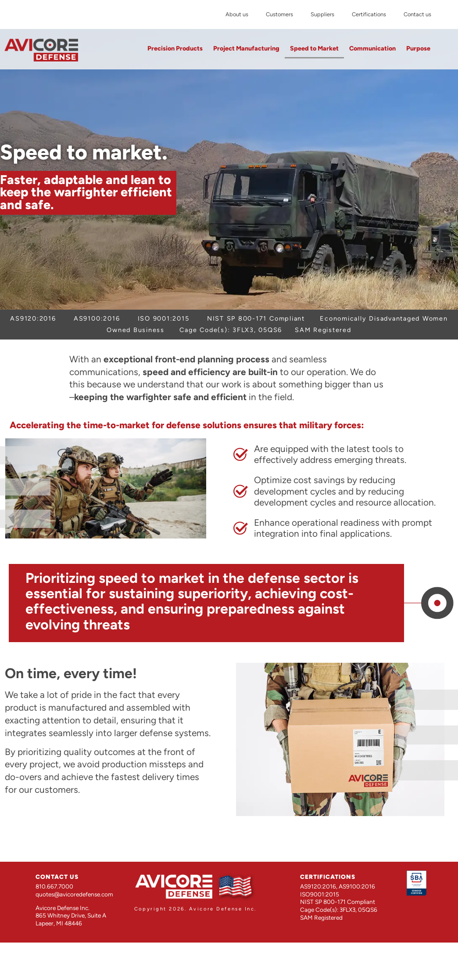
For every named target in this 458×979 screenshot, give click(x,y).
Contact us (417, 14)
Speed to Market (314, 48)
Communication (372, 48)
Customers (279, 14)
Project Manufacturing (246, 48)
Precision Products (175, 48)
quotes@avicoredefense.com (74, 894)
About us (236, 14)
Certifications (369, 14)
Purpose (418, 48)
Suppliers (322, 14)
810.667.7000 (54, 886)
